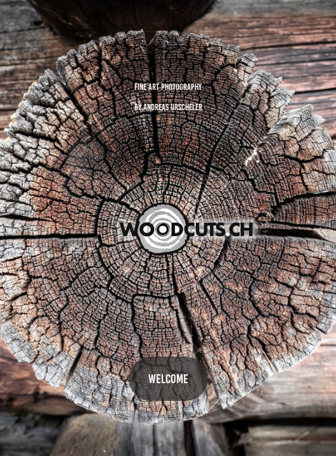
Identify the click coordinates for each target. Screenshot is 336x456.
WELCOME (168, 379)
